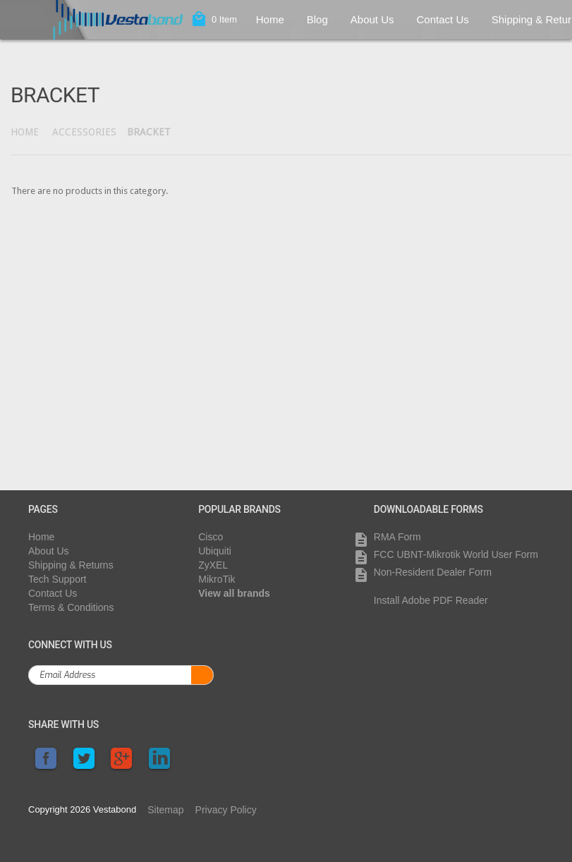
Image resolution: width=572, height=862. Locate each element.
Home (270, 19)
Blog (317, 19)
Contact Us (443, 19)
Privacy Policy (226, 809)
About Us (372, 19)
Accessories (84, 132)
